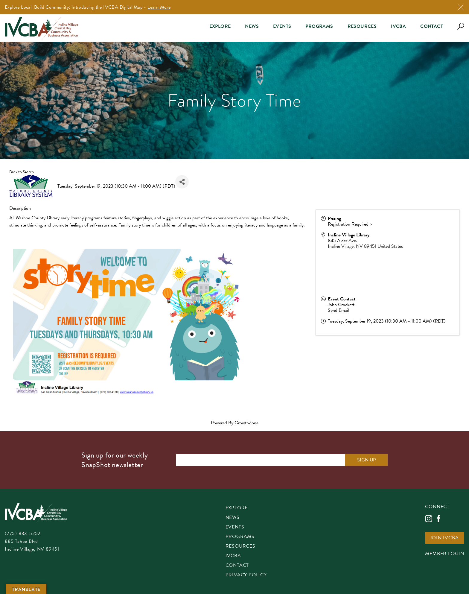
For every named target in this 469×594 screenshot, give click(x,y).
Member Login (444, 554)
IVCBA (398, 26)
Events (282, 26)
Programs (319, 26)
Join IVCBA (444, 538)
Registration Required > (350, 224)
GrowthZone (246, 422)
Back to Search (21, 172)
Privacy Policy (246, 575)
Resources (362, 26)
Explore (220, 26)
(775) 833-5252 (22, 533)
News (252, 26)
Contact (431, 26)
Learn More (158, 7)
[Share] (182, 182)
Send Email (338, 310)
